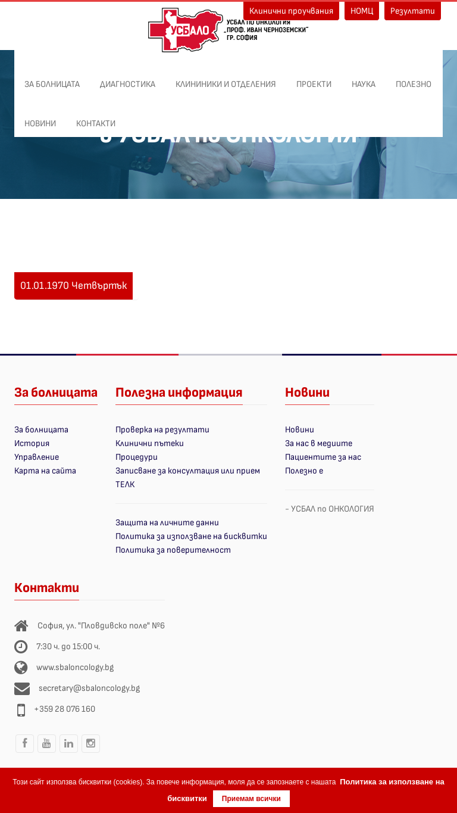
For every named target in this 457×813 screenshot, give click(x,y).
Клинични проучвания (291, 11)
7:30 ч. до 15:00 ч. (68, 646)
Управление (36, 457)
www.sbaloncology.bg (75, 667)
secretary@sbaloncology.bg (89, 688)
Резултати (412, 11)
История (31, 443)
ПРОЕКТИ (313, 78)
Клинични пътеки (149, 443)
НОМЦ (361, 11)
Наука (363, 78)
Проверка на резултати (162, 429)
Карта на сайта (45, 470)
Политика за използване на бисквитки (191, 536)
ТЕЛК (124, 484)
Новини (40, 117)
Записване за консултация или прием (187, 470)
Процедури (136, 457)
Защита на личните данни (167, 522)
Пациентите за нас (323, 457)
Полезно (413, 78)
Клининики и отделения (226, 78)
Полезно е (304, 470)
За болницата (52, 78)
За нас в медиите (318, 443)
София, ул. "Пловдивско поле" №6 (101, 625)
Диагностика (127, 78)
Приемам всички (251, 799)
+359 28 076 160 (64, 709)
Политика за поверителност (173, 550)
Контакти (95, 117)
